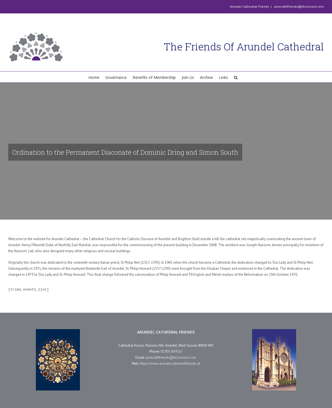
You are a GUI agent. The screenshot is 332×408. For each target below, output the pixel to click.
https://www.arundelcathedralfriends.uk (170, 363)
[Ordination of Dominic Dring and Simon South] (166, 151)
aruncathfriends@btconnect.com (298, 6)
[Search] (236, 76)
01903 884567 (172, 351)
